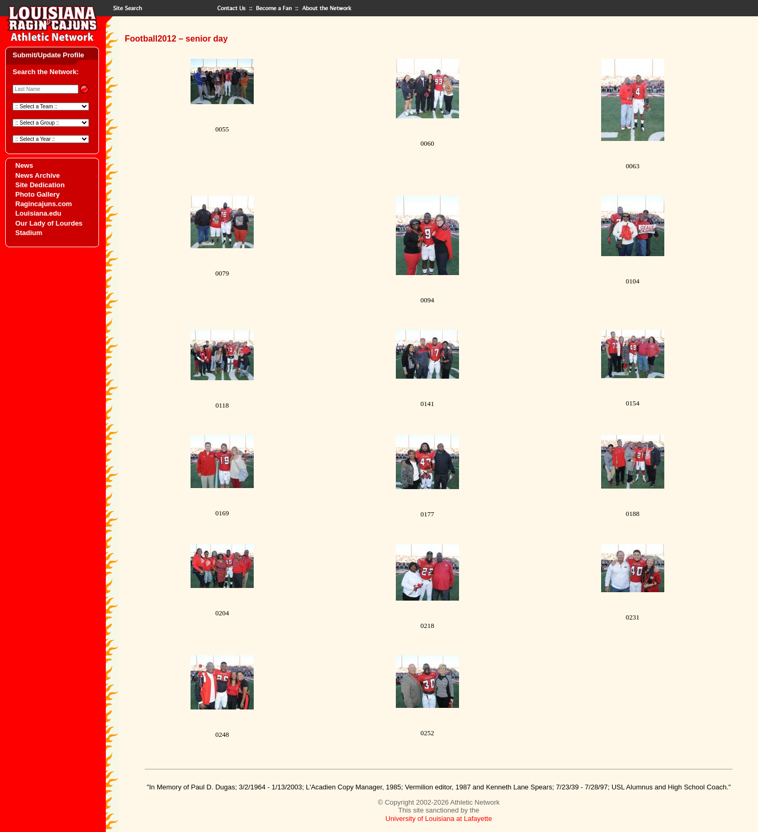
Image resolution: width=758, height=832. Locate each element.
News (24, 165)
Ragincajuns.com (43, 204)
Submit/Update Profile (48, 55)
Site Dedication (40, 185)
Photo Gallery (37, 194)
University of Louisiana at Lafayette (438, 819)
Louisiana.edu (38, 213)
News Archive (37, 175)
